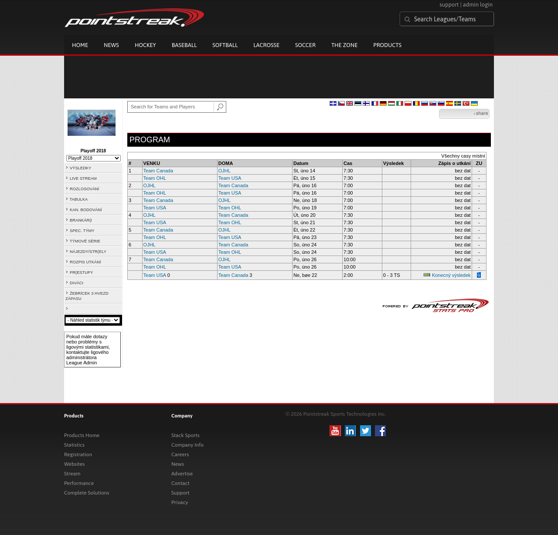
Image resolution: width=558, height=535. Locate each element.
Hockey (145, 45)
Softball (225, 45)
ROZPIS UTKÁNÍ (85, 262)
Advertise (182, 474)
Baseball (184, 45)
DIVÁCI (76, 283)
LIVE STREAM (83, 178)
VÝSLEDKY (80, 168)
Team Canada (158, 170)
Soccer (305, 45)
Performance (79, 483)
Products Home (81, 435)
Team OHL (155, 178)
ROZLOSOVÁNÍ (84, 189)
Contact (180, 483)
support (449, 4)
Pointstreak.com (134, 18)
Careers (180, 454)
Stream (72, 474)
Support (180, 493)
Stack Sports (185, 435)
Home (80, 45)
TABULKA (78, 199)
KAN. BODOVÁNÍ (86, 210)
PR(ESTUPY (81, 272)
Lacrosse (266, 45)
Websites (74, 464)
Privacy (179, 502)
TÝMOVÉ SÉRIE (85, 241)
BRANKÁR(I (81, 220)
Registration (78, 454)
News (111, 45)
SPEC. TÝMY (82, 231)
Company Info (187, 445)
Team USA (230, 178)
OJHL (224, 170)
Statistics (74, 445)
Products (387, 45)
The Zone (344, 45)
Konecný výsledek (451, 275)
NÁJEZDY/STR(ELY (88, 251)
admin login (478, 4)
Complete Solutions (86, 493)
